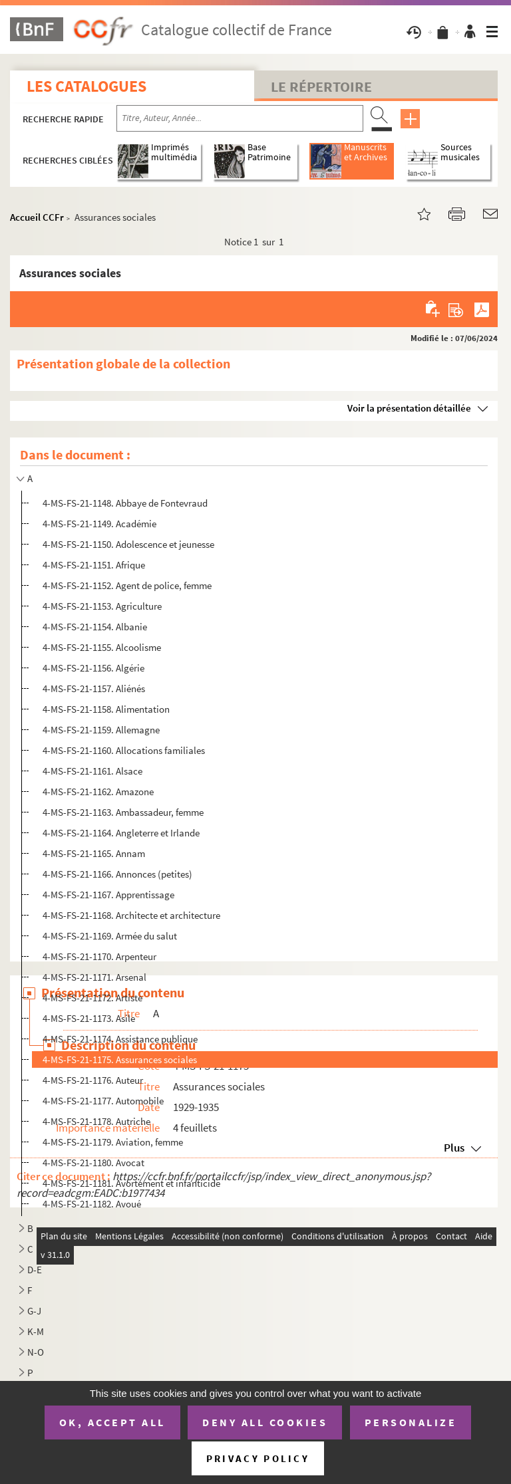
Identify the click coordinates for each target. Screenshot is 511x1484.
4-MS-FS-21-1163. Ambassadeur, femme (123, 812)
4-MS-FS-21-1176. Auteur (93, 1080)
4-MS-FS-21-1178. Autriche (96, 1121)
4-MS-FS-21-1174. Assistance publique (120, 1039)
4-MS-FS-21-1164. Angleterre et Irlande (121, 832)
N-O (35, 1352)
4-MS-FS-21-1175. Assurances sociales (120, 1059)
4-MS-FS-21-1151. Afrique (94, 564)
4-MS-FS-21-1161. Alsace (92, 771)
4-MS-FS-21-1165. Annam (94, 853)
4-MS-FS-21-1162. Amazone (98, 791)
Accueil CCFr (37, 217)
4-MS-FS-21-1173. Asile (89, 1018)
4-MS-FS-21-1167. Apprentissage (108, 894)
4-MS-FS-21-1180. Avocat (93, 1162)
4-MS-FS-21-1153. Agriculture (102, 606)
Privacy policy (257, 1458)
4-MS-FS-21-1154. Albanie (95, 626)
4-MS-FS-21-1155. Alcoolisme (102, 647)
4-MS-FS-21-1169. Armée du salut (110, 935)
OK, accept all (112, 1422)
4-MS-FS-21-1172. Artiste (92, 997)
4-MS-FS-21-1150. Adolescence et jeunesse (128, 544)
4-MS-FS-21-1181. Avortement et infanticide (131, 1183)
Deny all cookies (264, 1422)
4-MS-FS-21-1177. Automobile (103, 1100)
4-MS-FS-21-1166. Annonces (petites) (117, 874)
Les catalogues (86, 86)
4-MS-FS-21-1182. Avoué (92, 1203)
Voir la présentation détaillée (409, 408)
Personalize (411, 1422)
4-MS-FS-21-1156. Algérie (93, 668)
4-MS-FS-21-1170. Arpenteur (99, 956)
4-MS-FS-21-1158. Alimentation (106, 709)
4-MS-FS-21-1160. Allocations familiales (124, 750)
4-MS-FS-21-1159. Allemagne (101, 729)
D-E (34, 1269)
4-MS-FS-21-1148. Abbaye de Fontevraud (125, 503)
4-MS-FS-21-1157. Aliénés (94, 688)
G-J (34, 1310)
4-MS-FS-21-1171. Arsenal (94, 977)
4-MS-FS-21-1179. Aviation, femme (113, 1142)
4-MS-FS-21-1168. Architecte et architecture (131, 915)
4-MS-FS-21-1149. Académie (99, 523)
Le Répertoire (321, 86)
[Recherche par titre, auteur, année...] (239, 118)
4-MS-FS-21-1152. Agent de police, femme (127, 585)
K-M (35, 1331)
